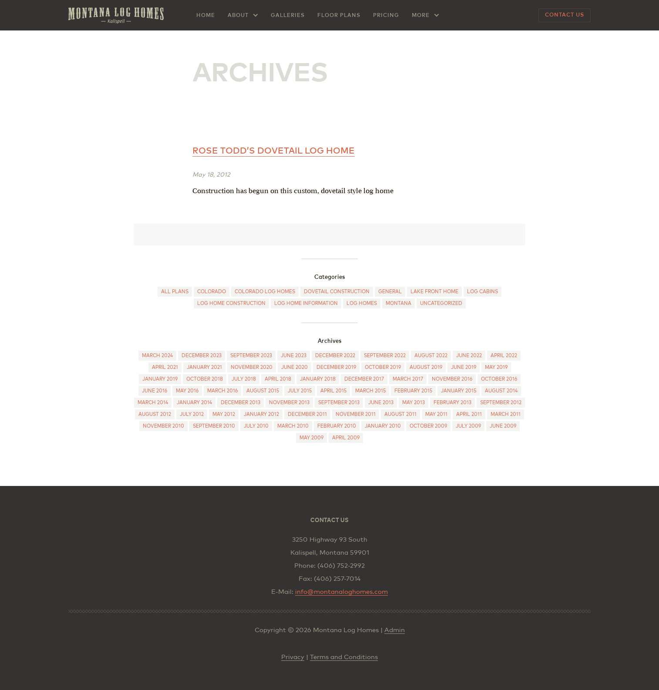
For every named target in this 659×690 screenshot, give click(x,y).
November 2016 (452, 379)
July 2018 (244, 379)
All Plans (174, 291)
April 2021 (165, 367)
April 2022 (504, 355)
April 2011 (469, 414)
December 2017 (364, 379)
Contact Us (564, 15)
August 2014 (501, 391)
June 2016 (154, 391)
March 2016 (222, 391)
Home (205, 15)
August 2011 (400, 414)
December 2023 (202, 355)
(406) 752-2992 (341, 566)
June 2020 (294, 367)
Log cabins (482, 291)
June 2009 (503, 426)
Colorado (211, 291)
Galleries (288, 15)
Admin (394, 630)
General (390, 291)
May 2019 (496, 367)
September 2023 (251, 355)
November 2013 (289, 402)
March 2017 (408, 379)
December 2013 (240, 402)
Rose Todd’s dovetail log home (273, 151)
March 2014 (153, 402)
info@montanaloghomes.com (341, 592)
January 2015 (458, 391)
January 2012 (261, 414)
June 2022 (469, 355)
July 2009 (468, 426)
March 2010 (293, 426)
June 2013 (380, 402)
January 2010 (383, 426)
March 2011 (506, 414)
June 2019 (463, 367)
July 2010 (256, 426)
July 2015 (300, 391)
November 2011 (356, 414)
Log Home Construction (231, 303)
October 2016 (499, 379)
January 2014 (194, 402)
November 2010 (163, 426)
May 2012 (223, 414)
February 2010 (336, 426)
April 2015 (333, 391)
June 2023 (293, 355)
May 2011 (436, 414)
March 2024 (157, 355)
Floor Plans (338, 15)
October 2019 (383, 367)
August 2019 (426, 367)
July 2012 (192, 414)
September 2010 (214, 426)
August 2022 (430, 355)
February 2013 (452, 402)
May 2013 (413, 402)
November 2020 (251, 367)
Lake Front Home (434, 291)
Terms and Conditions (344, 657)
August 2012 (154, 414)
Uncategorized (441, 303)
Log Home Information (306, 303)
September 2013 (339, 402)
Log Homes (361, 303)
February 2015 (413, 391)
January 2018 (318, 379)
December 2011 (307, 414)
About (238, 15)
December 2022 (335, 355)
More (421, 15)
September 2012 (500, 402)
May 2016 (187, 391)
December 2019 (336, 367)
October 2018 (204, 379)
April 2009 (346, 437)
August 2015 (262, 391)
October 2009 (428, 426)
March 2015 (370, 391)
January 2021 (204, 367)
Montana (398, 303)
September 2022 (385, 355)
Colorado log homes (265, 291)
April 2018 (278, 379)
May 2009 (311, 437)
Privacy (292, 657)
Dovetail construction (337, 291)
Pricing (386, 15)
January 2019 (160, 379)
